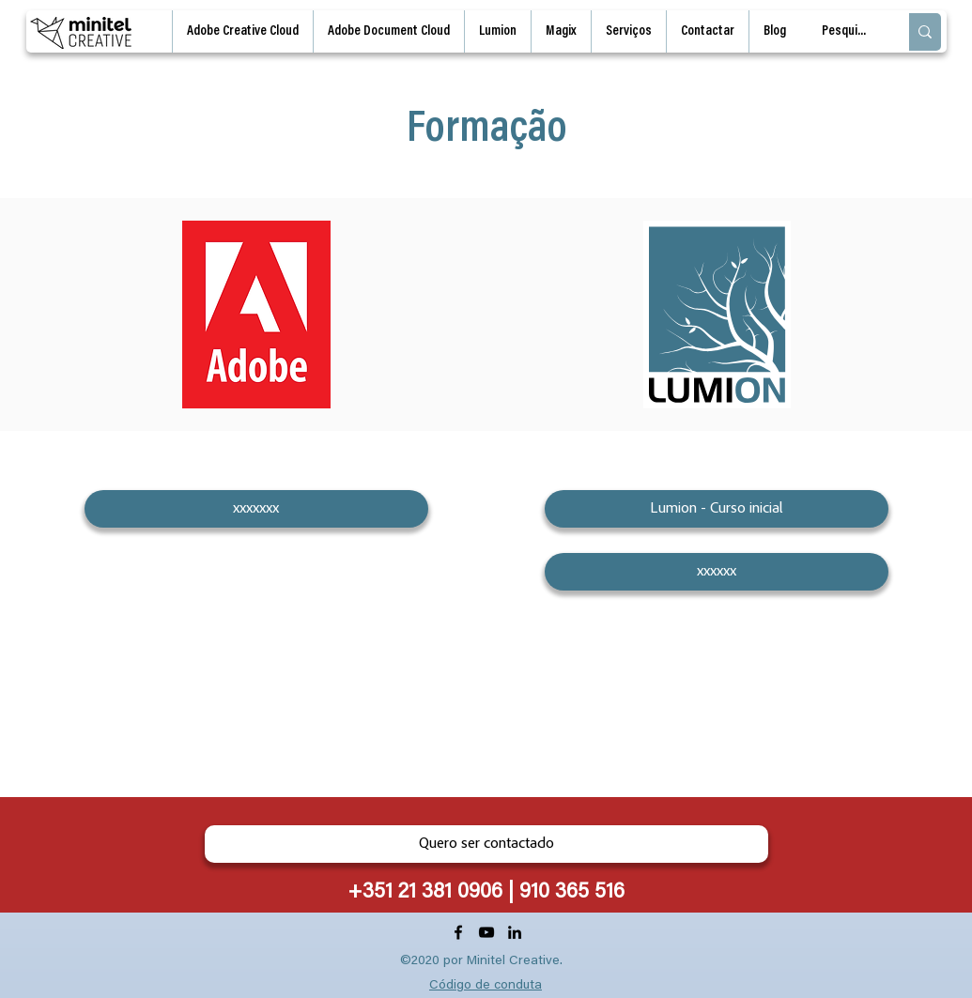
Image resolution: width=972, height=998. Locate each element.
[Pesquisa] (846, 32)
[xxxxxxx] (256, 509)
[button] (628, 31)
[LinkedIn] (514, 932)
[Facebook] (458, 932)
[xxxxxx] (716, 572)
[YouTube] (486, 932)
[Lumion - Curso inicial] (716, 509)
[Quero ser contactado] (486, 844)
